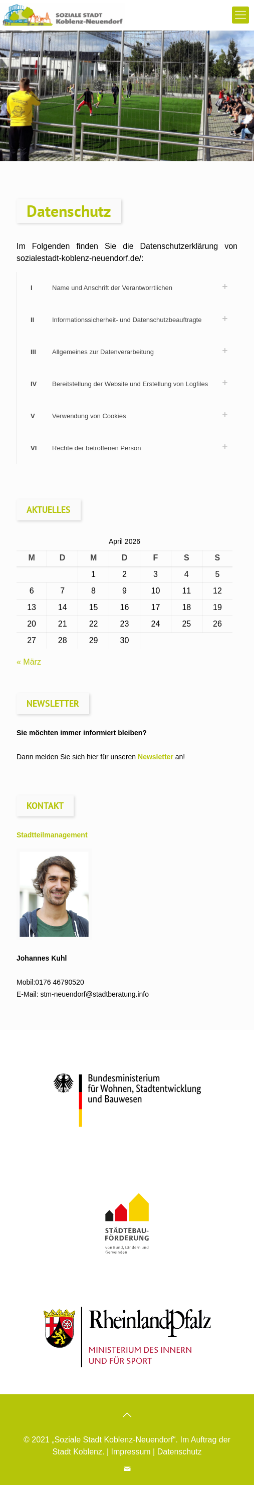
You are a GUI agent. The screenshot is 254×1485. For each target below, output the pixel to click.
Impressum (131, 1451)
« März (29, 662)
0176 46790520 (59, 982)
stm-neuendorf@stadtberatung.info (94, 994)
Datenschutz (179, 1451)
